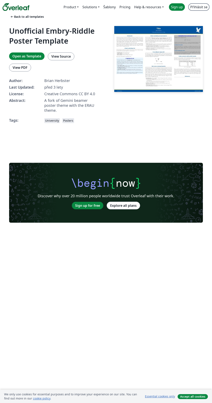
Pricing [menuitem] (124, 7)
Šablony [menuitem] (109, 7)
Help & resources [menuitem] (147, 7)
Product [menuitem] (70, 7)
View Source (61, 56)
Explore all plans (123, 205)
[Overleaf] (15, 7)
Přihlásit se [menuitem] (198, 7)
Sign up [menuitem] (177, 7)
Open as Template (26, 56)
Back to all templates (27, 17)
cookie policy (41, 398)
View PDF (20, 67)
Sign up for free (87, 205)
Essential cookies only (160, 396)
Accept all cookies (192, 396)
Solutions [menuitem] (89, 7)
